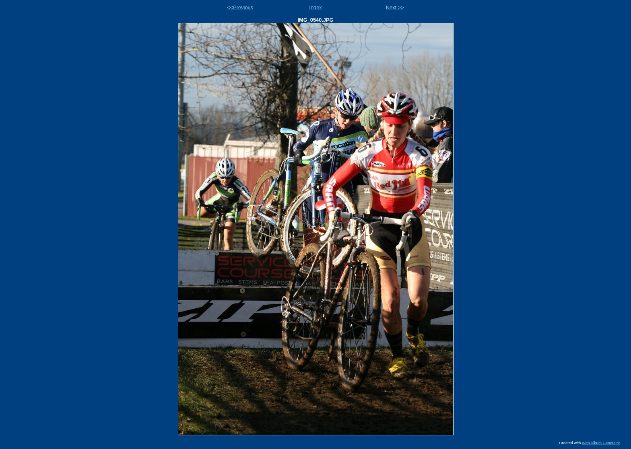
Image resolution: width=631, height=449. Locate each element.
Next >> (395, 7)
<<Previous (240, 7)
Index (315, 7)
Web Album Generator (601, 443)
